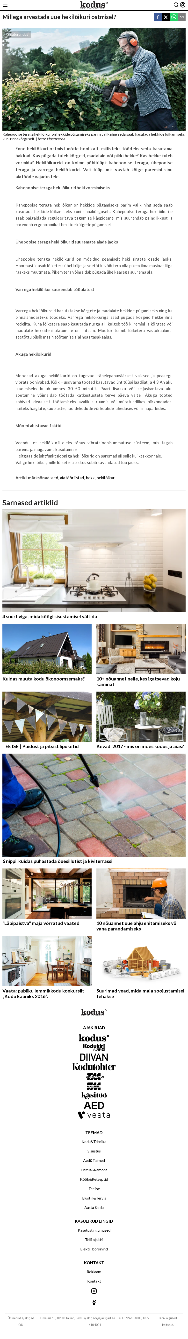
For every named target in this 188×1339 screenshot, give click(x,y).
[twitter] (166, 17)
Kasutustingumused (94, 1230)
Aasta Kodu (94, 1207)
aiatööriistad (72, 477)
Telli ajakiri (94, 1239)
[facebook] (158, 17)
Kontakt (94, 1281)
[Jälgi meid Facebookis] (94, 1302)
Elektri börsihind (94, 1249)
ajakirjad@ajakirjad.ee (99, 1318)
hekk (90, 477)
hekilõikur (106, 477)
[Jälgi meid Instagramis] (94, 1291)
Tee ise (94, 1188)
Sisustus (94, 1151)
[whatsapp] (174, 17)
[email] (182, 17)
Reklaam (94, 1271)
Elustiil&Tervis (94, 1198)
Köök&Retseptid (94, 1179)
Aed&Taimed (94, 1160)
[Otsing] (176, 5)
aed (54, 477)
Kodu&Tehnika (94, 1141)
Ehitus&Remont (94, 1169)
